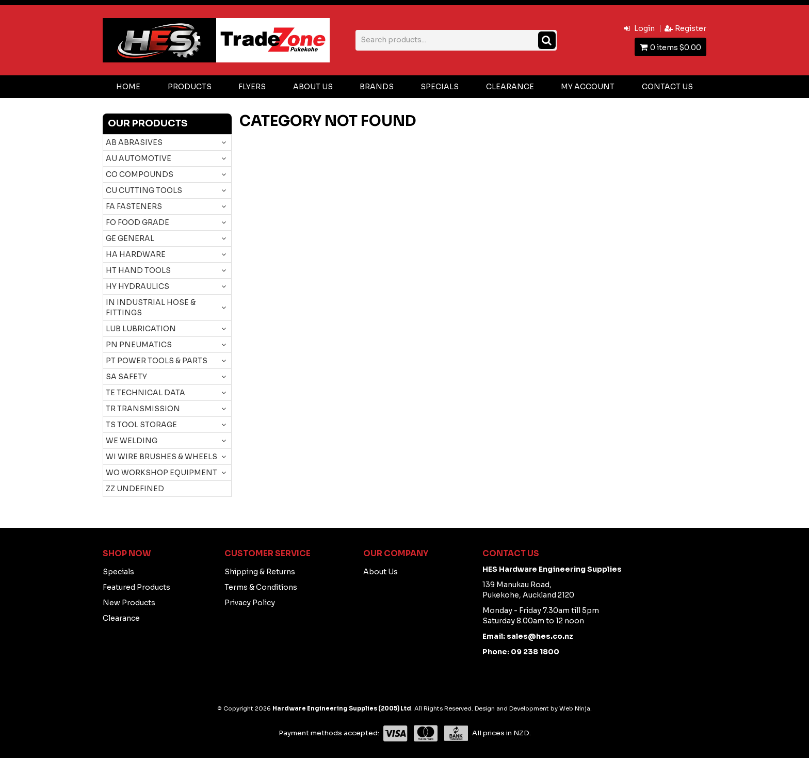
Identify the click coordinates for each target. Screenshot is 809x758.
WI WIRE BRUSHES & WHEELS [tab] (161, 456)
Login (644, 28)
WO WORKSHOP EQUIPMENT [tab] (161, 472)
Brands (377, 86)
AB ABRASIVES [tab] (134, 142)
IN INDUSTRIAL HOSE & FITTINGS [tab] (151, 307)
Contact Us (667, 86)
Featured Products (136, 587)
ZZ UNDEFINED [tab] (135, 488)
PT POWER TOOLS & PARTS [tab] (156, 360)
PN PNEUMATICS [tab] (139, 344)
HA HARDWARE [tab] (136, 254)
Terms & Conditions (260, 587)
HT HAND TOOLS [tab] (138, 270)
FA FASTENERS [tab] (134, 206)
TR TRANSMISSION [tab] (143, 408)
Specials (439, 86)
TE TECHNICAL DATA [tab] (145, 392)
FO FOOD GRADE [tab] (137, 222)
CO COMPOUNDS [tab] (139, 174)
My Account (587, 86)
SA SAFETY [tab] (126, 376)
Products (190, 86)
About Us (313, 86)
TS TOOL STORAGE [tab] (141, 424)
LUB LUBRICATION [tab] (141, 328)
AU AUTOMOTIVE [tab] (138, 158)
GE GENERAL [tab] (130, 238)
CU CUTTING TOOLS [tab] (144, 190)
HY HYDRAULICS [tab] (137, 286)
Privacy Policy (249, 602)
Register (690, 28)
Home (128, 86)
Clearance (510, 86)
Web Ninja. (575, 708)
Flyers (252, 86)
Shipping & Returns (259, 571)
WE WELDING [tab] (131, 440)
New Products (129, 602)
